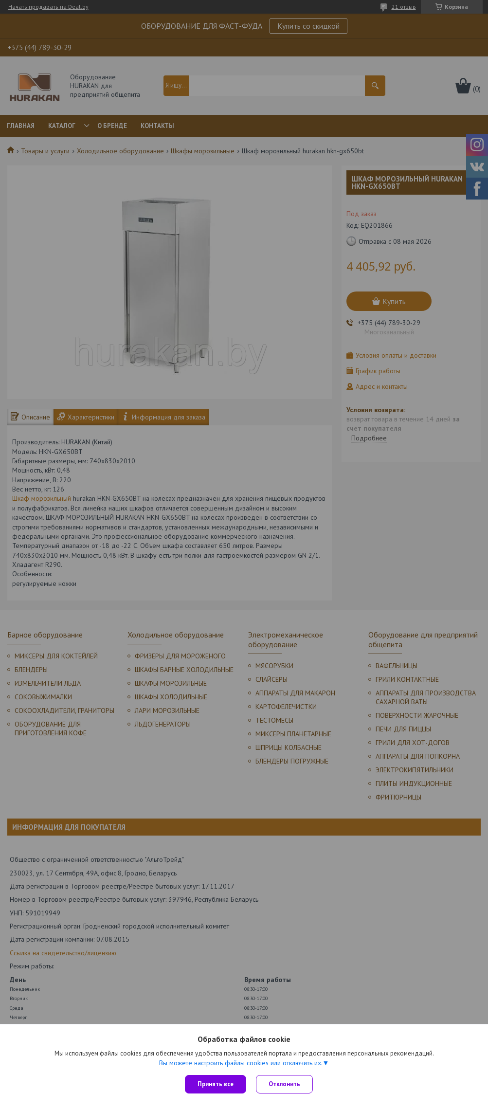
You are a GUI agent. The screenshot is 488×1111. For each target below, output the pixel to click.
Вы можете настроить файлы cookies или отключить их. (241, 1062)
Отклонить (284, 1084)
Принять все (216, 1084)
